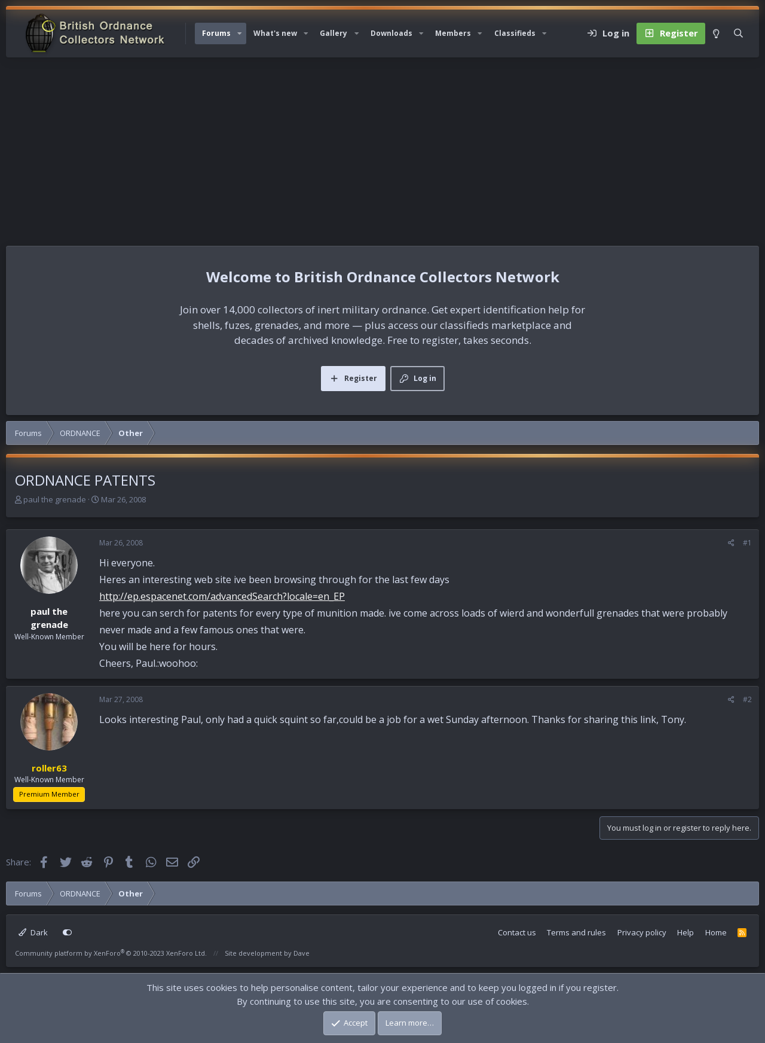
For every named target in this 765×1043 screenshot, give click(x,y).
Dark (33, 932)
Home (716, 932)
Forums (216, 33)
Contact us (517, 932)
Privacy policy (641, 932)
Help (685, 932)
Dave (301, 953)
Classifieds (515, 33)
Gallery (333, 33)
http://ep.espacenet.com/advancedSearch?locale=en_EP (222, 596)
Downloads (391, 33)
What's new (275, 33)
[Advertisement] (382, 147)
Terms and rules (576, 932)
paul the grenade (54, 499)
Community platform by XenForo (111, 953)
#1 (747, 543)
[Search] (738, 33)
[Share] (731, 543)
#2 (747, 699)
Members (453, 33)
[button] (239, 33)
